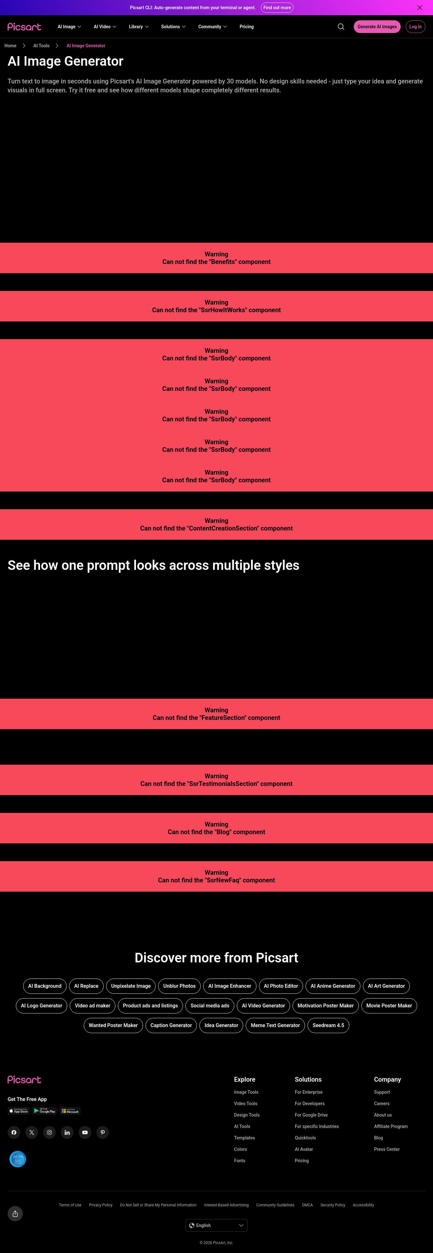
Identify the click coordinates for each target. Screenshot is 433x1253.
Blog (378, 1137)
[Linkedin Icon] (67, 1132)
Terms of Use (70, 1205)
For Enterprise (309, 1092)
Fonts (239, 1160)
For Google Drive (311, 1115)
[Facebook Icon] (14, 1132)
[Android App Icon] (44, 1113)
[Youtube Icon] (85, 1132)
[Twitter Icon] (31, 1132)
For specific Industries (317, 1126)
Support (382, 1092)
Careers (382, 1103)
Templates (244, 1137)
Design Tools (247, 1115)
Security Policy (332, 1205)
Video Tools (245, 1103)
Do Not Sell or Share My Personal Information (158, 1205)
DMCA (307, 1205)
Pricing (302, 1160)
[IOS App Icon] (19, 1113)
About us (383, 1115)
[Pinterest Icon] (102, 1132)
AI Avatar (304, 1149)
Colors (240, 1149)
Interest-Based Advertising (226, 1205)
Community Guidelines (275, 1205)
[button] (70, 27)
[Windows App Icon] (70, 1113)
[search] (341, 26)
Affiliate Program (391, 1126)
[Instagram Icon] (49, 1132)
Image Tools (246, 1092)
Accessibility (363, 1205)
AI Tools (242, 1126)
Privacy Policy (101, 1205)
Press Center (387, 1149)
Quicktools (305, 1137)
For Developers (310, 1103)
